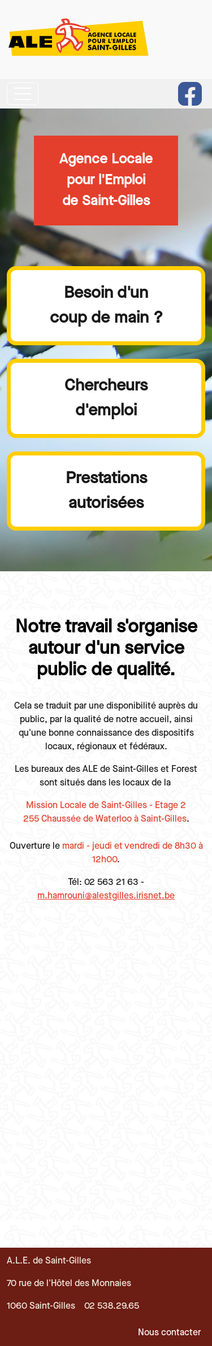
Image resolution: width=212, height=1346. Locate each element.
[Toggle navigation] (22, 94)
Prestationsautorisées (106, 490)
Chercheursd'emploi (106, 398)
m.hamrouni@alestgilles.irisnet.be (106, 896)
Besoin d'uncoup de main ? (106, 305)
